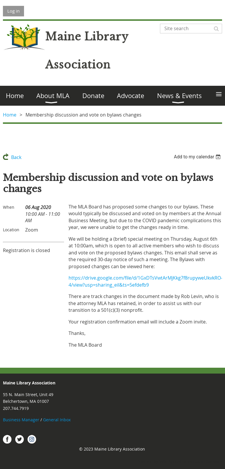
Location (11, 229)
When (8, 207)
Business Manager (21, 419)
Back (16, 157)
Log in (13, 11)
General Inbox (57, 419)
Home (9, 115)
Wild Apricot (170, 461)
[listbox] (198, 156)
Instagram (32, 439)
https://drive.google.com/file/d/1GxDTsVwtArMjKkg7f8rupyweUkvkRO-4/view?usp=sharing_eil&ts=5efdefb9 (145, 281)
